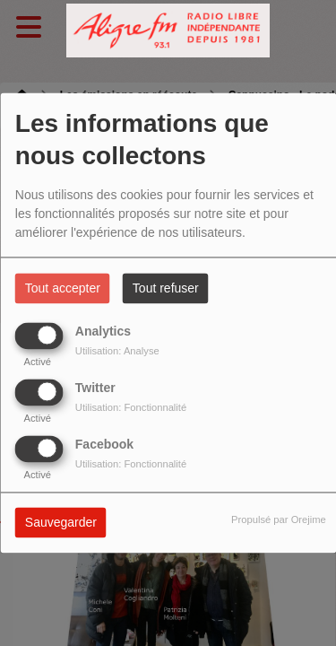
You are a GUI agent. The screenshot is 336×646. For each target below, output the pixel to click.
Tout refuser (166, 289)
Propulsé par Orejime (278, 520)
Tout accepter (62, 289)
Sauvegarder (61, 523)
